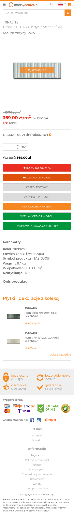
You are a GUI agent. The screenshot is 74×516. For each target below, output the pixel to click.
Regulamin (37, 455)
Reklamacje (37, 479)
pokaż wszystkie (60, 354)
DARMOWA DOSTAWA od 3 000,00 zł (37, 225)
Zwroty (37, 483)
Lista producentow (37, 488)
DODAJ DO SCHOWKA (37, 177)
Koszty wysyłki (37, 469)
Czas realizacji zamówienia (37, 474)
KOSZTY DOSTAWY (37, 187)
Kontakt (37, 440)
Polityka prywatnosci (37, 460)
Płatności (37, 464)
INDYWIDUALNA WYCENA (37, 206)
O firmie (37, 435)
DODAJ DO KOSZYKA (37, 167)
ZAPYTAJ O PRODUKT (37, 196)
